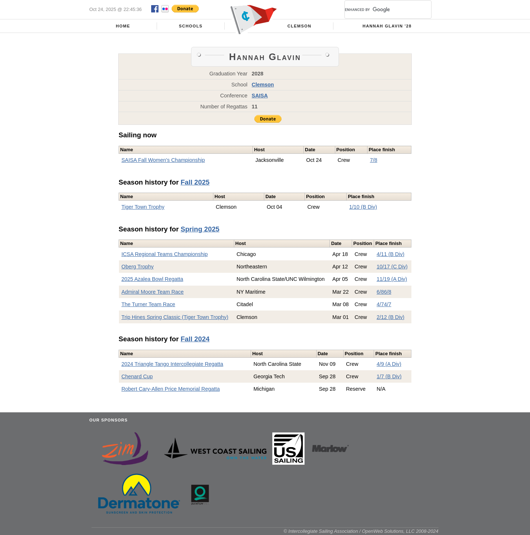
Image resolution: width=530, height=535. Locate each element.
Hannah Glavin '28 (386, 26)
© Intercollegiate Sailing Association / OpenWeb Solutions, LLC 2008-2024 (361, 531)
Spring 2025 (199, 229)
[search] (379, 9)
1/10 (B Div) (363, 207)
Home (123, 26)
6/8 (380, 292)
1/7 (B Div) (389, 376)
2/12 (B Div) (390, 317)
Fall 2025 (194, 182)
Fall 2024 (194, 339)
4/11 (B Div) (390, 254)
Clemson (299, 26)
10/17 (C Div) (392, 267)
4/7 (380, 304)
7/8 (373, 160)
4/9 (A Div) (389, 364)
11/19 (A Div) (392, 279)
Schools (191, 26)
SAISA (260, 96)
